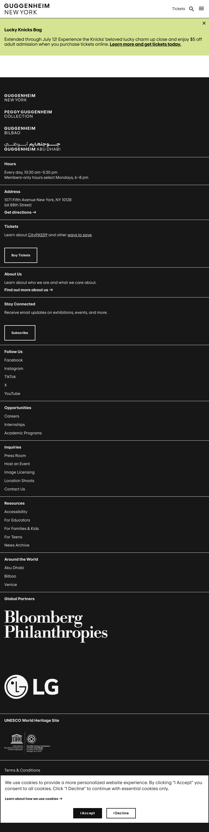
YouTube (12, 393)
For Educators (17, 520)
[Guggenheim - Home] (26, 9)
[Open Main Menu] (201, 9)
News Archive (16, 545)
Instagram (13, 368)
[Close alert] (204, 23)
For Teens (13, 537)
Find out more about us (26, 290)
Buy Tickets (20, 255)
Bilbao (10, 576)
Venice (10, 584)
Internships (14, 424)
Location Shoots (19, 480)
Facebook (13, 360)
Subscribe (19, 333)
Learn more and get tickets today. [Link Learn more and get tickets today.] (145, 44)
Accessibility (15, 511)
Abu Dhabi (14, 568)
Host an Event (17, 464)
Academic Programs (23, 433)
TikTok (10, 376)
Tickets (178, 9)
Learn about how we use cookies (31, 799)
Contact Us (14, 489)
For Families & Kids (21, 528)
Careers (11, 416)
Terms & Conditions (22, 770)
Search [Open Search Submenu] (191, 9)
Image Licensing (19, 472)
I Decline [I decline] (121, 813)
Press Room (15, 455)
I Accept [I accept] (87, 813)
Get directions (18, 212)
